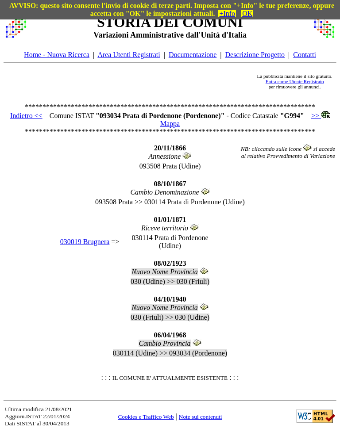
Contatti (304, 54)
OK (247, 13)
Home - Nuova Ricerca (56, 54)
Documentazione (192, 54)
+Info (227, 13)
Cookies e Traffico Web (146, 416)
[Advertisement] (141, 81)
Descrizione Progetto (255, 54)
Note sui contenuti (200, 416)
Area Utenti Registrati (128, 54)
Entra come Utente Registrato (295, 81)
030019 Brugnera (85, 241)
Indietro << (26, 115)
